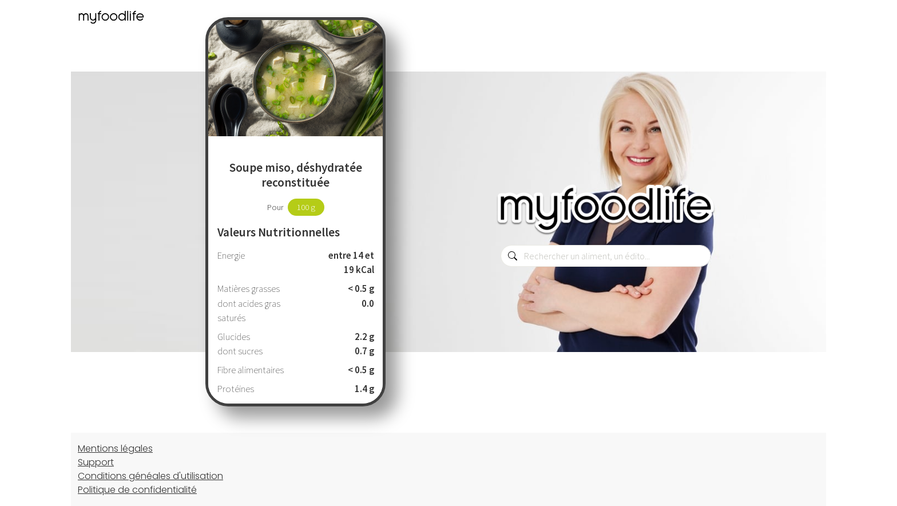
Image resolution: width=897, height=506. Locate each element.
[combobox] (606, 256)
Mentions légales (115, 448)
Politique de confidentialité (137, 489)
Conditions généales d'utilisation (150, 476)
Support (96, 462)
